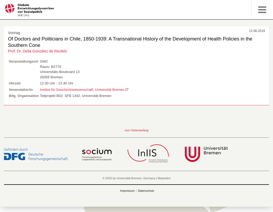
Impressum (127, 190)
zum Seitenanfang (136, 130)
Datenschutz (146, 190)
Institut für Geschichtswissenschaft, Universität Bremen (82, 90)
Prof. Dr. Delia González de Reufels (37, 51)
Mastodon (164, 178)
